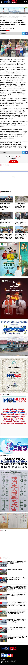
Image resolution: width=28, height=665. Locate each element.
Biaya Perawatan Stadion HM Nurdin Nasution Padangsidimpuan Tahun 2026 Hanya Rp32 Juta (16, 612)
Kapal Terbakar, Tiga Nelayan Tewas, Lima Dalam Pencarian (17, 578)
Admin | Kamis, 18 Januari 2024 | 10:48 (7, 28)
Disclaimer (13, 661)
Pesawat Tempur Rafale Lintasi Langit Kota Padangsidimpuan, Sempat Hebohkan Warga (17, 620)
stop (8, 30)
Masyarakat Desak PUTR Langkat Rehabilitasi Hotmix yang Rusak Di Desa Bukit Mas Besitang (20, 206)
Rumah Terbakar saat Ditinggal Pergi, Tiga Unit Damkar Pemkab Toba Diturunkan (17, 637)
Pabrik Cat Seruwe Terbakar (14, 569)
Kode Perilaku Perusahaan (8, 662)
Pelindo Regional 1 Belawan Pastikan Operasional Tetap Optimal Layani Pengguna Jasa (5, 206)
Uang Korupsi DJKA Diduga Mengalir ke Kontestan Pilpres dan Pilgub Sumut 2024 (17, 562)
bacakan (3, 30)
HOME (1, 16)
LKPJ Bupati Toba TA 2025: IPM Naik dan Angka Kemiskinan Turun (16, 628)
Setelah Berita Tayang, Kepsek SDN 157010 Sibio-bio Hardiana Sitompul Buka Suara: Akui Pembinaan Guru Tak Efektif (16, 588)
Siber (8, 661)
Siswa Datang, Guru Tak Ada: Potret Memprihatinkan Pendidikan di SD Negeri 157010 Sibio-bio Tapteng (17, 604)
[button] (26, 0)
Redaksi (3, 661)
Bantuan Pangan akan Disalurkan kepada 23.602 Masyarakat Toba (16, 595)
